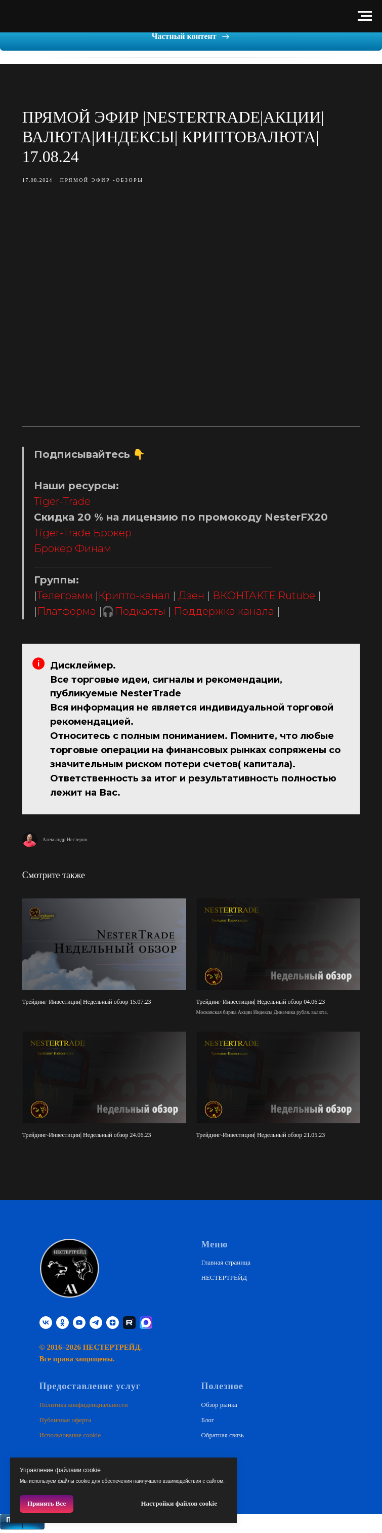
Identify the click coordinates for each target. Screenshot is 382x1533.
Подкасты (147, 616)
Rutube (303, 600)
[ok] (62, 1324)
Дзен (198, 600)
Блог (208, 1421)
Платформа (73, 616)
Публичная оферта (65, 1421)
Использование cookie (70, 1436)
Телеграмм (72, 600)
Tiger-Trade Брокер (90, 537)
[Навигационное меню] (365, 16)
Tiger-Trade (69, 506)
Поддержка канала (231, 616)
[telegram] (96, 1324)
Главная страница (225, 1264)
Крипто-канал (141, 600)
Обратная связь (222, 1436)
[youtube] (79, 1324)
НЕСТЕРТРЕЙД (224, 1279)
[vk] (45, 1324)
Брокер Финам (79, 553)
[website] (146, 1324)
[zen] (112, 1324)
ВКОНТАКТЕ (251, 600)
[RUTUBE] (129, 1324)
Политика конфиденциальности (83, 1406)
